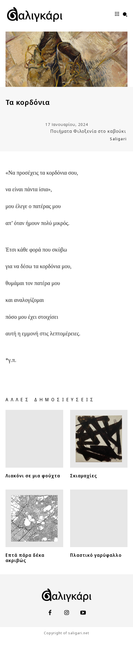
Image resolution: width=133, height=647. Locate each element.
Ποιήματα (61, 131)
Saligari (118, 138)
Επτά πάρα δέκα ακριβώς (25, 557)
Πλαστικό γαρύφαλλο (96, 555)
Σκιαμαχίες (83, 476)
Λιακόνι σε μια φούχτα (33, 476)
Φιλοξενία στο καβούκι (99, 131)
